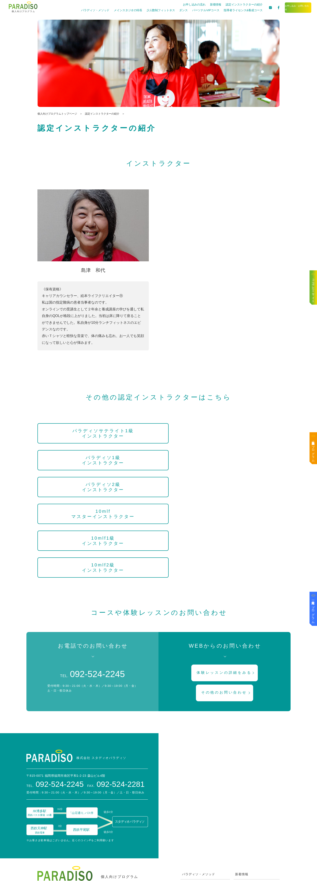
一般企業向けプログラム (313, 610)
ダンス (169, 10)
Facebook (242, 829)
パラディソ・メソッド (81, 10)
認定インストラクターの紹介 (229, 4)
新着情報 (201, 4)
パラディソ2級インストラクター (243, 433)
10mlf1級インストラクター (158, 460)
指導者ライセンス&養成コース (228, 10)
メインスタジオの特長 (114, 10)
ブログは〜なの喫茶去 (251, 818)
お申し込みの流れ (180, 4)
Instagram (243, 840)
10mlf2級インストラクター (243, 460)
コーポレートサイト (313, 289)
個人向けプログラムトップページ (57, 113)
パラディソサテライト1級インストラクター (73, 433)
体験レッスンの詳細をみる (225, 571)
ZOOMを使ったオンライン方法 (205, 851)
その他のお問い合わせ (225, 592)
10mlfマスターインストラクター (74, 463)
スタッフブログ (246, 796)
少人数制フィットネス (146, 10)
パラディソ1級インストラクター (158, 433)
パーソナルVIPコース (191, 10)
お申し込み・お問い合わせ (291, 7)
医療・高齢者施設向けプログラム (313, 450)
